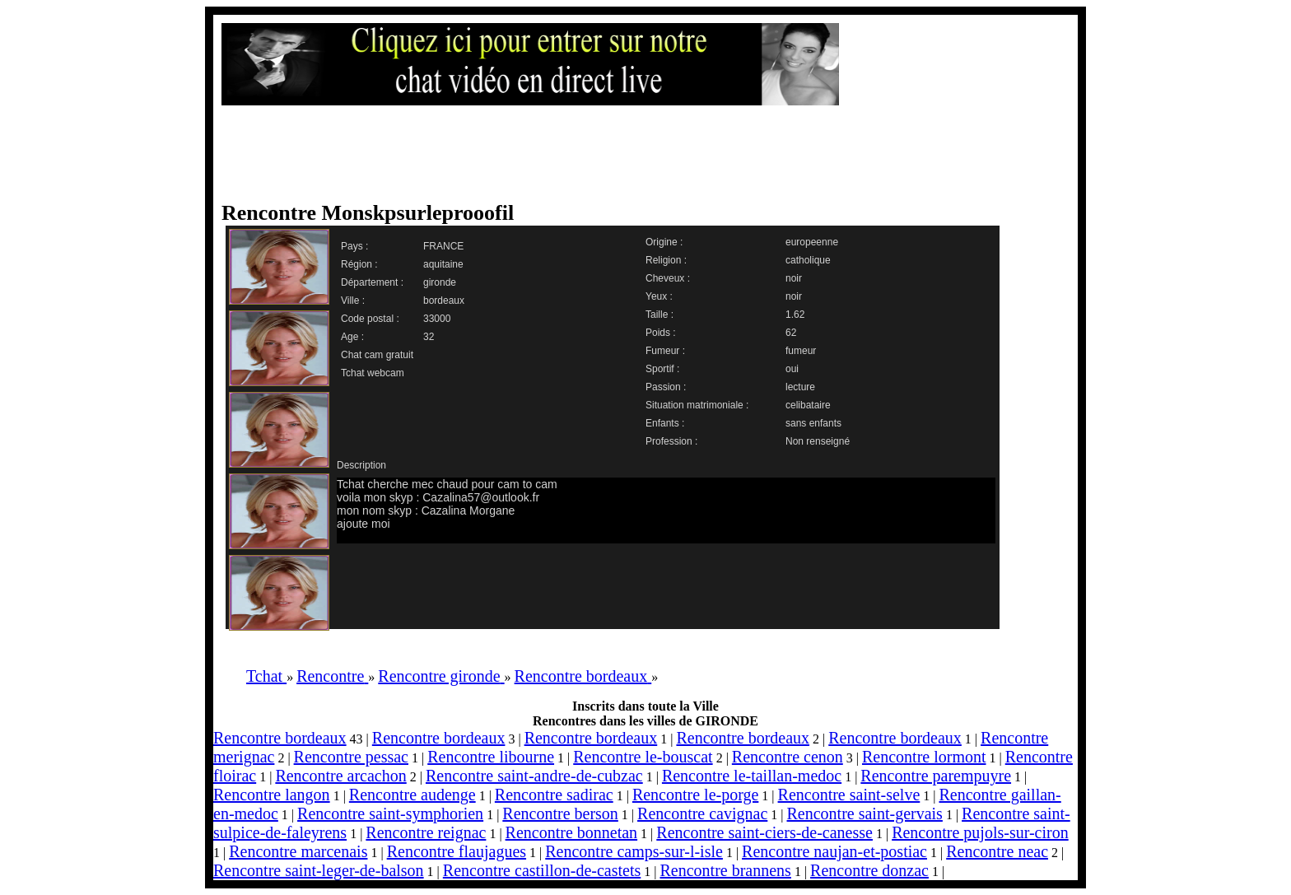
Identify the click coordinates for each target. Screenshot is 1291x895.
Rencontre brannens (724, 870)
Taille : (659, 314)
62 (790, 332)
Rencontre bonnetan (572, 832)
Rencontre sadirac (554, 794)
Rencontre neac (997, 851)
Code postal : (370, 318)
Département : (372, 282)
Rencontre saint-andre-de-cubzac (534, 776)
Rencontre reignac (426, 832)
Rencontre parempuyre (935, 776)
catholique (808, 260)
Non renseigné (817, 441)
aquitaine (443, 264)
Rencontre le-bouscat (642, 757)
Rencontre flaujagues (456, 851)
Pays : (354, 246)
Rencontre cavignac (702, 813)
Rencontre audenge (412, 794)
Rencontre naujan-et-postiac (834, 851)
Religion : (666, 260)
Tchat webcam (372, 373)
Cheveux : (668, 278)
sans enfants (813, 423)
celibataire (808, 405)
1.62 (794, 314)
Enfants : (665, 423)
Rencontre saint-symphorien (390, 813)
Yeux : (659, 296)
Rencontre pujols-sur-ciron (980, 832)
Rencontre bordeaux (280, 738)
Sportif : (662, 369)
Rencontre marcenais (298, 851)
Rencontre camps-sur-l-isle (634, 851)
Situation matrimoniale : (697, 405)
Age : (352, 337)
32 (428, 337)
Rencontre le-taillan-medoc (751, 776)
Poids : (661, 332)
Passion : (666, 387)
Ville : (353, 300)
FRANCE (443, 246)
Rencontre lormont (924, 757)
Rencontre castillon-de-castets (542, 870)
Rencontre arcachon (340, 776)
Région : (359, 264)
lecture (800, 387)
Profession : (671, 441)
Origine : (664, 242)
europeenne (811, 242)
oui (792, 369)
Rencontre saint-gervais (865, 813)
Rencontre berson (560, 813)
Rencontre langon (271, 794)
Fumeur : (665, 351)
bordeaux (443, 300)
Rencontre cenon (787, 757)
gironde (439, 282)
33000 (436, 318)
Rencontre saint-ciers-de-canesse (764, 832)
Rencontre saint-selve (849, 794)
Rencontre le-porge (695, 794)
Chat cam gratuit (377, 355)
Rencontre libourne (490, 757)
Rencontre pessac (351, 757)
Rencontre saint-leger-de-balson (318, 870)
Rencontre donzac (869, 870)
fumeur (800, 351)
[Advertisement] (629, 154)
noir (793, 278)
